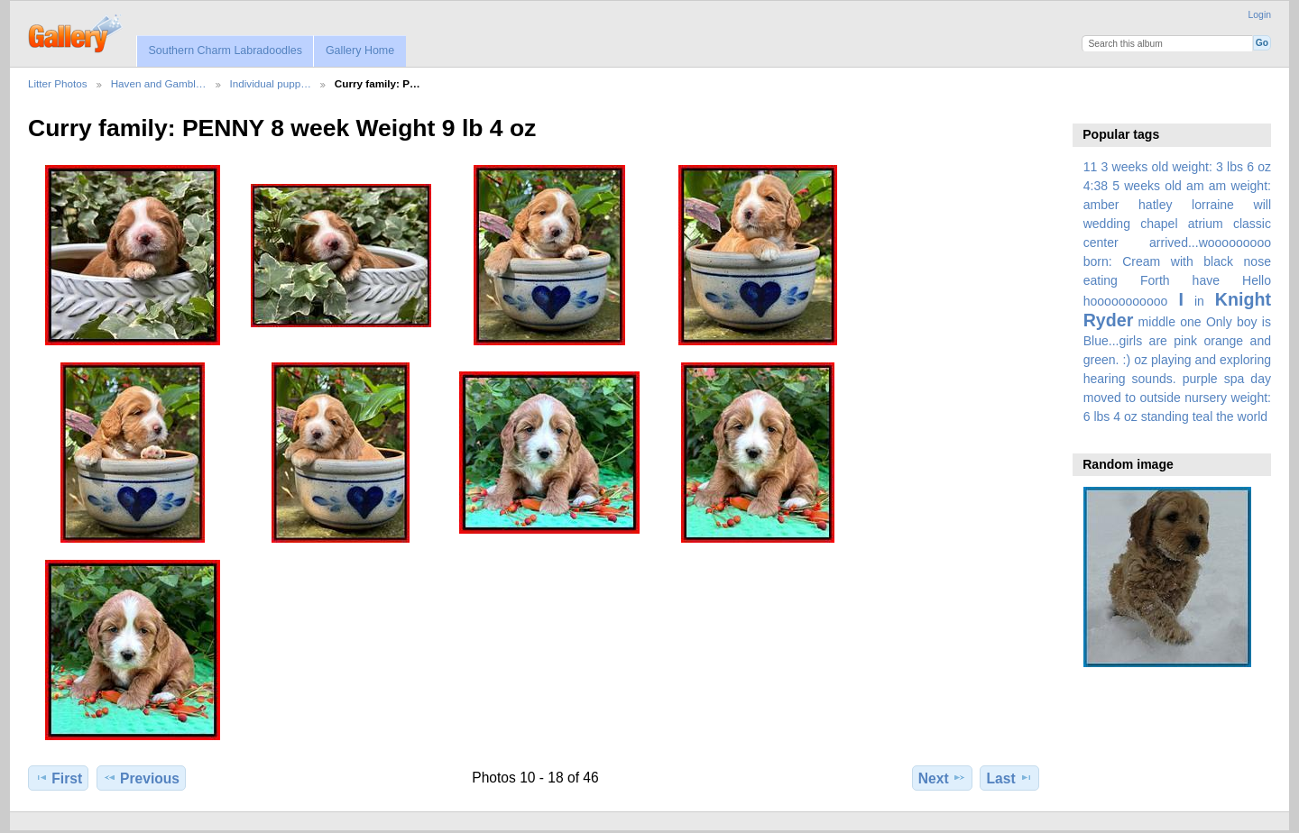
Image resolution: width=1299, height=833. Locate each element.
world (1253, 416)
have (1206, 280)
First (58, 778)
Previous (141, 778)
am (1195, 185)
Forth (1155, 280)
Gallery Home (360, 50)
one (1190, 322)
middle (1156, 322)
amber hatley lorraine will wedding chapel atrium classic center (1177, 223)
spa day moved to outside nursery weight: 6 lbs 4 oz (1177, 397)
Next (942, 778)
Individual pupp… (270, 83)
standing (1165, 416)
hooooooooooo (1125, 301)
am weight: (1240, 185)
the (1225, 416)
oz (1140, 359)
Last (1010, 778)
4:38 (1095, 185)
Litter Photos (58, 83)
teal (1203, 416)
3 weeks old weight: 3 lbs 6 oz (1186, 167)
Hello (1256, 280)
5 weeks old (1147, 185)
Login (1259, 15)
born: (1097, 261)
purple (1200, 378)
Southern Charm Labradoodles (225, 50)
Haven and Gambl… (159, 83)
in (1199, 301)
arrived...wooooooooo (1210, 242)
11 (1090, 167)
